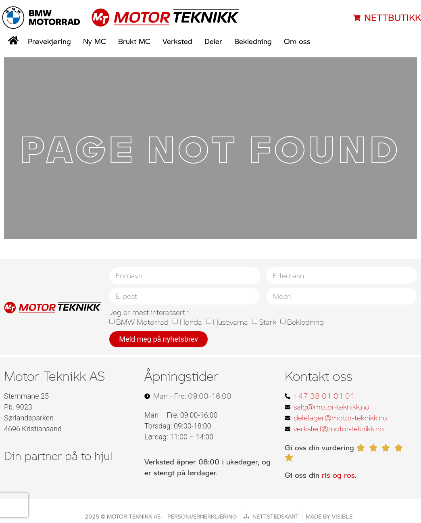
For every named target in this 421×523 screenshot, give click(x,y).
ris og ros (338, 474)
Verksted (177, 41)
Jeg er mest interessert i (149, 312)
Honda (191, 322)
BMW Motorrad (142, 322)
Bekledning (253, 41)
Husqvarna (230, 322)
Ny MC (94, 41)
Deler (213, 41)
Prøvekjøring (49, 41)
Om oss (297, 41)
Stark (267, 322)
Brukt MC (134, 41)
